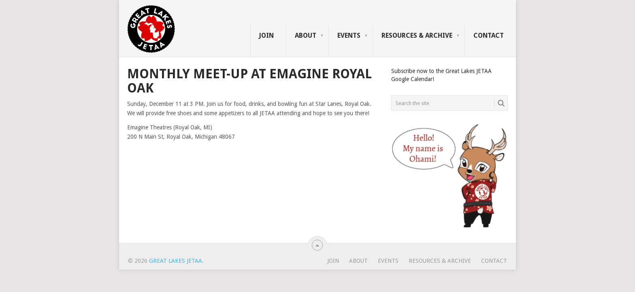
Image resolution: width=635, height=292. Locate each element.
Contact (488, 35)
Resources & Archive (416, 35)
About (305, 35)
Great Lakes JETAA (175, 261)
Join (266, 35)
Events (348, 35)
